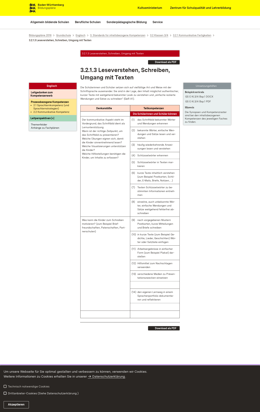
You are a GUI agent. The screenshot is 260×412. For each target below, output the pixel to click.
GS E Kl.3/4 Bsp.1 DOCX (199, 64)
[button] (42, 85)
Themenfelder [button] (39, 92)
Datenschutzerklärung (108, 376)
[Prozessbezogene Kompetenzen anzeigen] (50, 69)
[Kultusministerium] (147, 8)
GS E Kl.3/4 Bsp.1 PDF (198, 68)
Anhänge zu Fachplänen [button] (45, 95)
